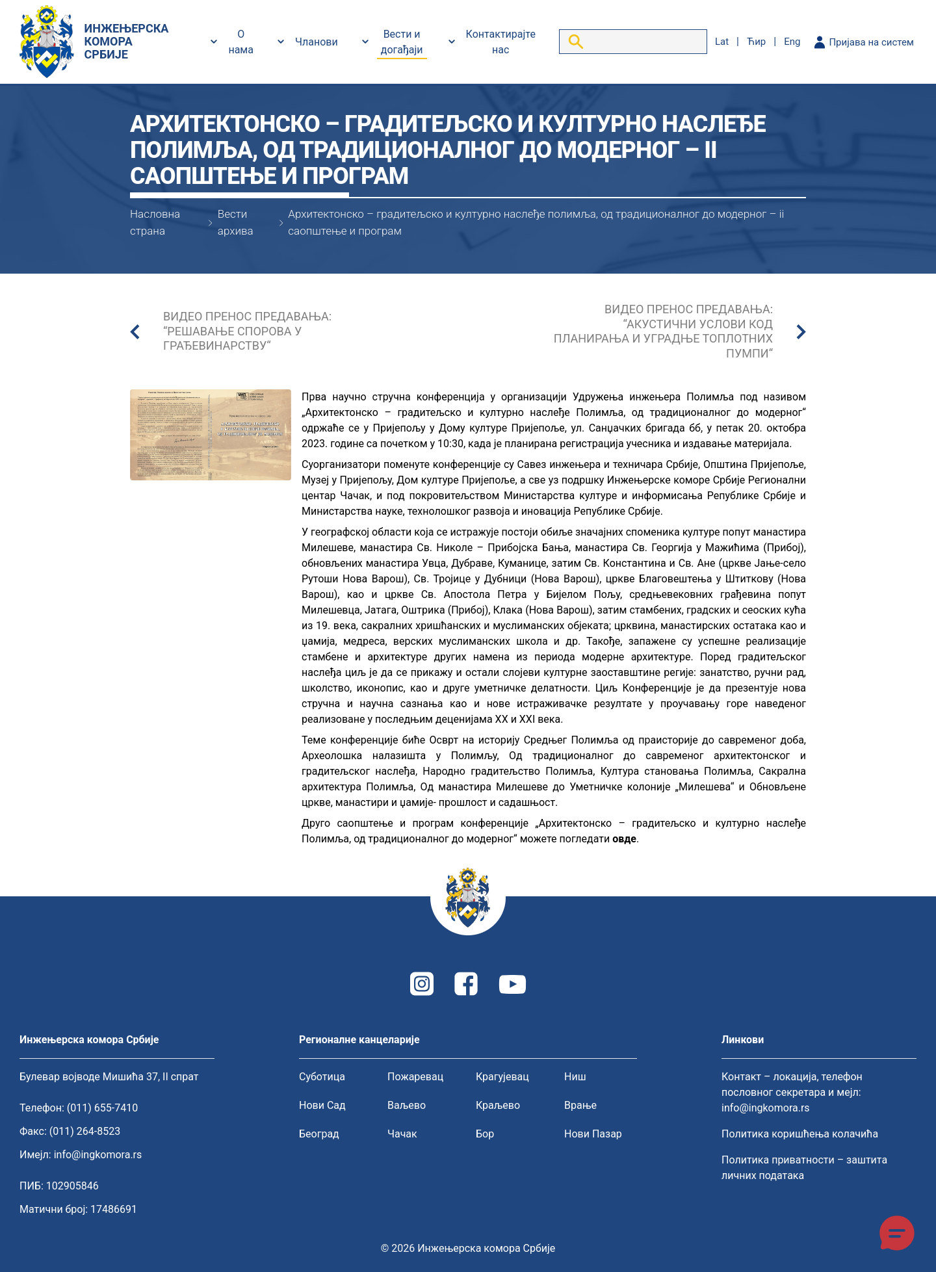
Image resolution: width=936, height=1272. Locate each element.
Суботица (322, 1077)
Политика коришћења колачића (800, 1134)
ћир (756, 41)
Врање (580, 1105)
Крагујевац (502, 1077)
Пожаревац (415, 1077)
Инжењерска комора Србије (486, 1248)
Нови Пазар (593, 1134)
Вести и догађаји (402, 42)
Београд (319, 1134)
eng (792, 41)
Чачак (402, 1134)
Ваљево (406, 1105)
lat (722, 41)
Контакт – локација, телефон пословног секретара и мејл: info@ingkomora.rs (792, 1092)
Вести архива (236, 222)
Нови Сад (322, 1105)
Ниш (575, 1077)
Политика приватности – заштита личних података (804, 1168)
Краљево (498, 1105)
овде (624, 839)
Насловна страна (155, 222)
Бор (485, 1134)
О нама (241, 42)
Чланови (316, 42)
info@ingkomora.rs (98, 1155)
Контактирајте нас (501, 42)
